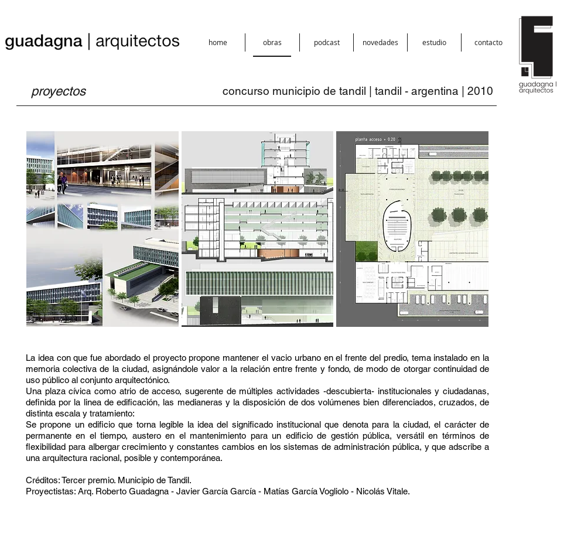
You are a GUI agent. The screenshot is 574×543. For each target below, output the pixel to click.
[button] (272, 42)
